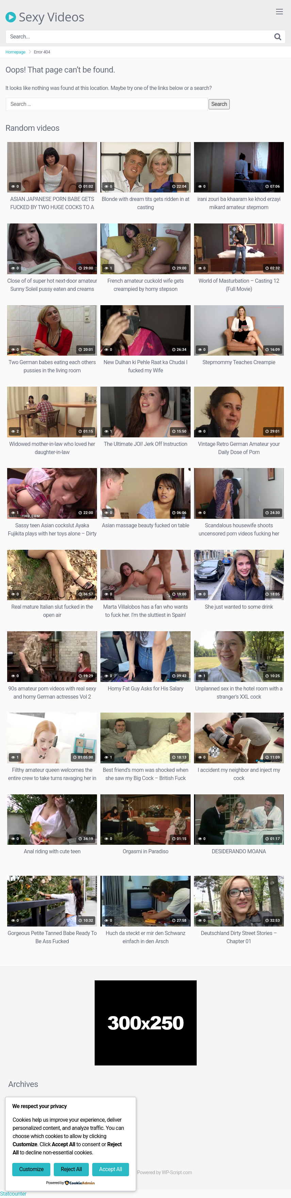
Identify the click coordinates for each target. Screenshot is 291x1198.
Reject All (71, 1169)
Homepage (15, 52)
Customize (31, 1169)
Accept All (110, 1169)
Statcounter (13, 1194)
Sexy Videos (44, 17)
